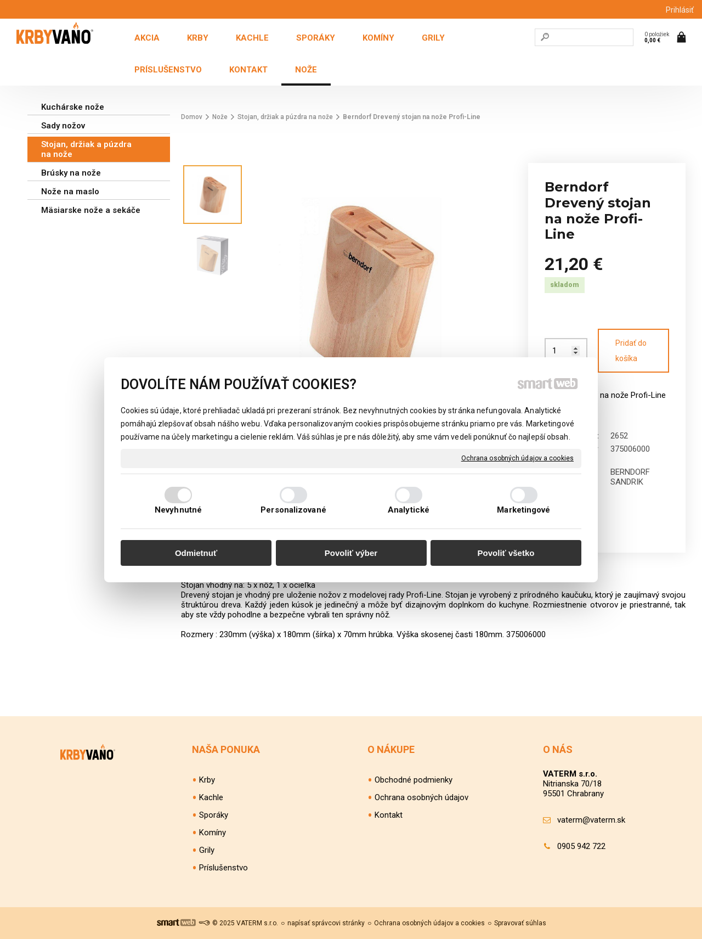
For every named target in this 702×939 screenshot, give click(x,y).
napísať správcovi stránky (326, 923)
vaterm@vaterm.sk (591, 820)
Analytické (408, 510)
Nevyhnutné (178, 510)
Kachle (211, 797)
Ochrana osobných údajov (421, 797)
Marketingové (523, 510)
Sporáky (213, 815)
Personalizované (293, 510)
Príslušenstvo (223, 868)
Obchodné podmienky (413, 780)
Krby (207, 780)
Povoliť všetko (506, 553)
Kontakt (389, 815)
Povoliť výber (351, 553)
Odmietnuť (196, 553)
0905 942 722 (581, 846)
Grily (206, 850)
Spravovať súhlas (520, 923)
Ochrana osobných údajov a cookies (517, 458)
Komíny (212, 832)
